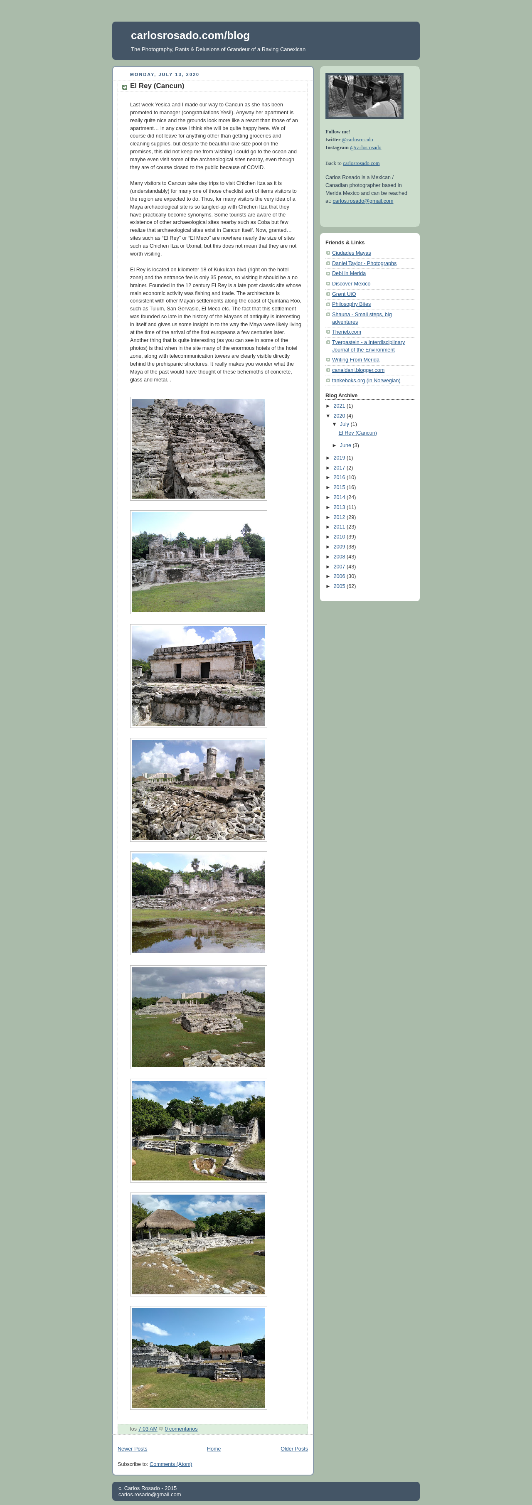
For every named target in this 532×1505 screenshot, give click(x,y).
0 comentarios (181, 1429)
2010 (340, 537)
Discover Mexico (351, 284)
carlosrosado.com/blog (190, 35)
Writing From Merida (355, 360)
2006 (340, 576)
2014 (340, 497)
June (346, 445)
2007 (340, 567)
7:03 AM (148, 1429)
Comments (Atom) (171, 1464)
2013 (340, 507)
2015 (340, 487)
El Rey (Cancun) (157, 86)
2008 (340, 557)
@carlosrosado (357, 140)
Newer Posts (132, 1449)
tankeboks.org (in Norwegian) (366, 381)
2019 (340, 458)
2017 (340, 468)
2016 (340, 477)
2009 (340, 547)
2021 (340, 406)
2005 (340, 586)
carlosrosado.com (361, 163)
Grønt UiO (344, 294)
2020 (340, 416)
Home (214, 1449)
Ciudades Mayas (351, 253)
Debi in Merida (349, 273)
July (345, 424)
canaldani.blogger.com (358, 370)
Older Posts (294, 1449)
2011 (340, 527)
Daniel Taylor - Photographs (364, 263)
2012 (340, 517)
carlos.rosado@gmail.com (363, 201)
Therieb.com (346, 332)
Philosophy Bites (351, 304)
